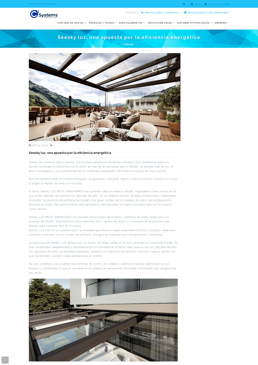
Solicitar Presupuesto (43, 4)
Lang (196, 4)
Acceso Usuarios (217, 4)
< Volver (128, 44)
